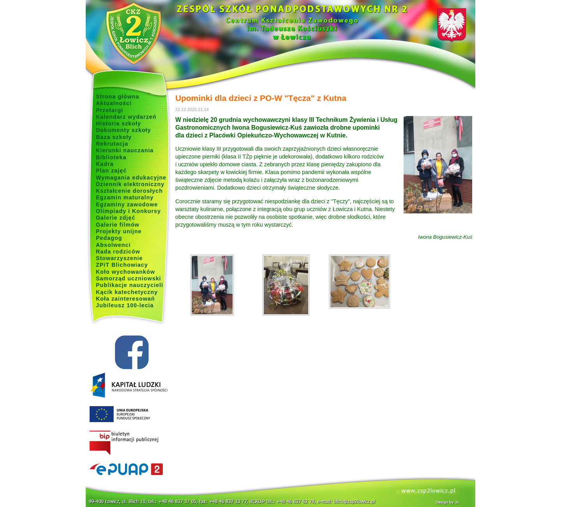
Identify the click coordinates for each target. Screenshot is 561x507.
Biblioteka (111, 157)
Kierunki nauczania (124, 150)
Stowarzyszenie (119, 258)
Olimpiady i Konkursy (128, 211)
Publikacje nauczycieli (129, 285)
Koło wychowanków (125, 272)
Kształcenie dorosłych (129, 191)
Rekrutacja (112, 144)
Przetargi (109, 110)
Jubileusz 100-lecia (125, 305)
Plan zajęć (111, 170)
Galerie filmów (117, 225)
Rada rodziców (118, 251)
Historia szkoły (118, 123)
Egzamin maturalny (124, 197)
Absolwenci (113, 245)
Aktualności (114, 103)
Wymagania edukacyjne (131, 177)
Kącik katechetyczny (127, 292)
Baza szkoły (114, 137)
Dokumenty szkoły (123, 130)
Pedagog (109, 238)
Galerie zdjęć (115, 218)
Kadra (105, 164)
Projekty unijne (119, 231)
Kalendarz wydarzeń (126, 117)
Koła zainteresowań (125, 299)
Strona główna (117, 96)
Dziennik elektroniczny (130, 184)
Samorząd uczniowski (128, 278)
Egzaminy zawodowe (127, 204)
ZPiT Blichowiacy (122, 265)
